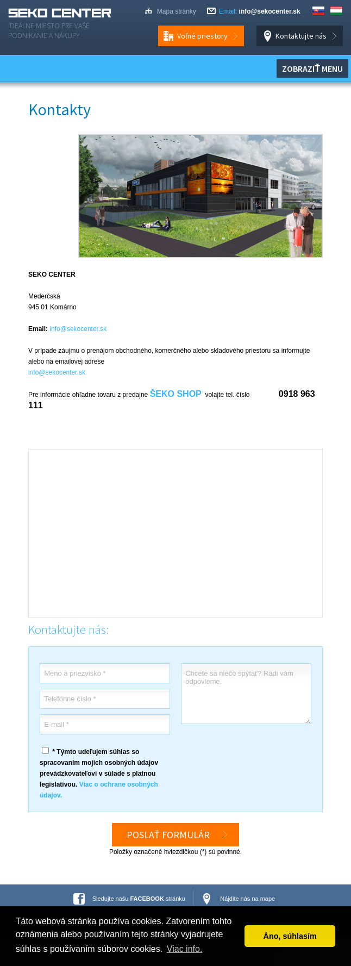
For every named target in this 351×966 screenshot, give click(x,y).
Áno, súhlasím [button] (290, 936)
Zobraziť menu (312, 68)
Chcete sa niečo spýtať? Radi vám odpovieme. (246, 693)
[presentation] (263, 755)
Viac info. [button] (185, 948)
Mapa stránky (176, 11)
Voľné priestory (202, 36)
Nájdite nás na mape (247, 898)
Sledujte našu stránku (138, 898)
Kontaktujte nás (301, 36)
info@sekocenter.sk (269, 11)
